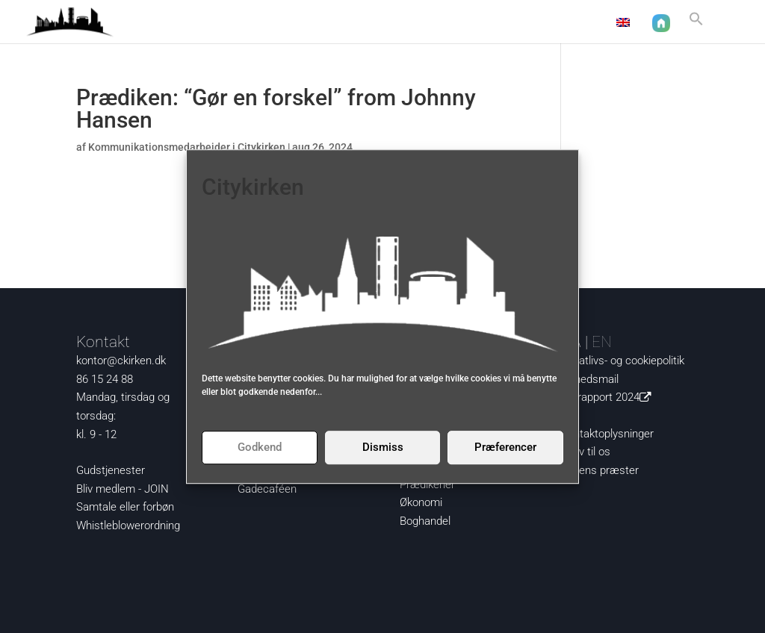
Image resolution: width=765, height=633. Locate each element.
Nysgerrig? (364, 22)
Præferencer (505, 447)
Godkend (260, 447)
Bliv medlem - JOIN (122, 489)
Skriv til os (585, 451)
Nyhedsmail (590, 379)
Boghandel (425, 521)
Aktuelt (304, 22)
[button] (696, 25)
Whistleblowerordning (128, 525)
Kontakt (575, 22)
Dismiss (382, 447)
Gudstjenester (110, 470)
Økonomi (421, 502)
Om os (508, 22)
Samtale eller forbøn (125, 507)
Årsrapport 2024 (609, 397)
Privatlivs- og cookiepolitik (622, 360)
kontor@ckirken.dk (121, 360)
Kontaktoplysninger (607, 433)
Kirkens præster (600, 470)
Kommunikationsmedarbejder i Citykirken (186, 147)
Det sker (441, 22)
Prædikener (427, 484)
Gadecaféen (267, 489)
